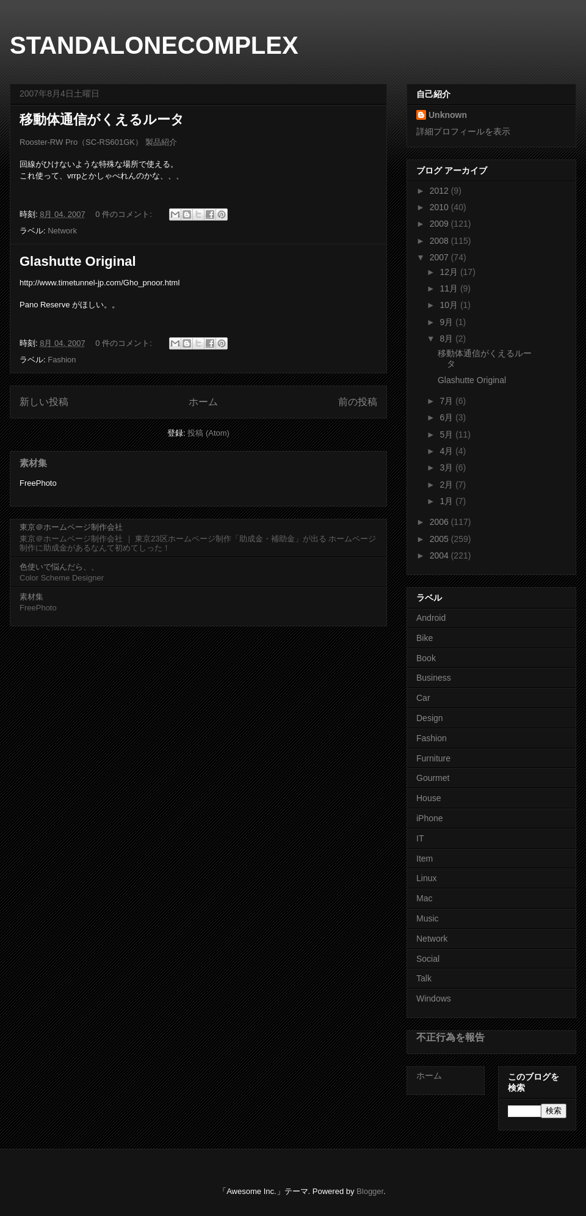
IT (420, 838)
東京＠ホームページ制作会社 (71, 527)
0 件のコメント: (124, 214)
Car (423, 698)
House (428, 798)
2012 (440, 191)
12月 (450, 272)
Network (62, 230)
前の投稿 (357, 402)
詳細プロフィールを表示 (463, 131)
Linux (426, 878)
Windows (433, 998)
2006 (440, 522)
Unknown (448, 115)
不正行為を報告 (450, 1036)
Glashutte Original (78, 261)
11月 (450, 288)
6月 (447, 417)
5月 (447, 434)
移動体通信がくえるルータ (102, 119)
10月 (450, 305)
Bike (424, 638)
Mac (424, 898)
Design (429, 718)
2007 (440, 257)
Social (428, 959)
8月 (447, 338)
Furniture (433, 758)
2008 (440, 241)
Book (426, 658)
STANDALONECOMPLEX (154, 45)
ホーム (203, 402)
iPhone (429, 818)
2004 (440, 555)
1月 (447, 501)
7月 (447, 401)
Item (424, 858)
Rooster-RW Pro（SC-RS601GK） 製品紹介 (98, 142)
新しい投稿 (44, 402)
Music (427, 918)
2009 (440, 224)
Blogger (369, 1191)
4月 (447, 451)
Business (433, 678)
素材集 (33, 463)
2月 (447, 484)
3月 (447, 467)
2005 (440, 539)
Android (431, 618)
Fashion (62, 359)
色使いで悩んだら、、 (59, 566)
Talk (424, 978)
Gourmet (432, 778)
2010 (440, 207)
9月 (447, 322)
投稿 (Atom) (208, 433)
